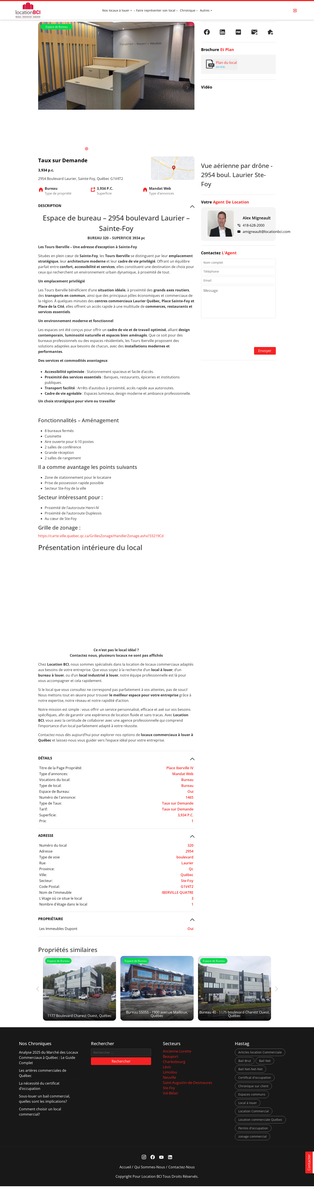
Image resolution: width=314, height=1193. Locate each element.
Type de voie (49, 857)
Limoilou (170, 1079)
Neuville (169, 1084)
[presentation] (238, 333)
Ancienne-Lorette (177, 1058)
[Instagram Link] (144, 1164)
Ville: (43, 874)
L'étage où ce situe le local (60, 898)
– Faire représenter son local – (156, 10)
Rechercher (121, 1067)
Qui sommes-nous (149, 1173)
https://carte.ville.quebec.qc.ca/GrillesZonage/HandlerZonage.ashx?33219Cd (101, 535)
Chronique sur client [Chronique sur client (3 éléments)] (253, 1092)
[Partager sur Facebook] (206, 32)
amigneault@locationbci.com (266, 231)
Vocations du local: (54, 779)
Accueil (125, 1173)
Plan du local (226, 62)
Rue (42, 863)
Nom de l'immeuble (55, 892)
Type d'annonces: (53, 773)
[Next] (187, 87)
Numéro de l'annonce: (57, 797)
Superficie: (47, 815)
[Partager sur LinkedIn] (222, 32)
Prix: (42, 821)
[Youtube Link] (161, 1164)
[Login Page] (295, 10)
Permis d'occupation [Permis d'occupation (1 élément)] (253, 1135)
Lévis (167, 1073)
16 (150, 148)
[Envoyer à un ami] (254, 32)
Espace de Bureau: (54, 791)
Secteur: (46, 880)
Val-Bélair (170, 1099)
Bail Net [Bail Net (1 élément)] (265, 1067)
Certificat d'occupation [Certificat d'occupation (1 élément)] (254, 1084)
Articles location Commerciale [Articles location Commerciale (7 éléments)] (260, 1059)
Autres (205, 10)
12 (132, 148)
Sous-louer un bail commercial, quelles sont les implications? (44, 1106)
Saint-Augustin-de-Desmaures (187, 1089)
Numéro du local (53, 845)
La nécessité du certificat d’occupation (39, 1093)
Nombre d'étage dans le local (63, 904)
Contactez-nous (181, 1173)
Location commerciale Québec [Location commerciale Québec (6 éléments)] (260, 1126)
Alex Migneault (257, 217)
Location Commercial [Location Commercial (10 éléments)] (253, 1118)
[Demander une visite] (270, 32)
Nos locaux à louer (115, 10)
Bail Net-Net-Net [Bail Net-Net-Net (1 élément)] (250, 1076)
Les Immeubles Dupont (58, 928)
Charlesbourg (174, 1068)
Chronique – (189, 10)
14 (141, 148)
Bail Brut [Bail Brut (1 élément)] (244, 1067)
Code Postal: (49, 886)
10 (123, 148)
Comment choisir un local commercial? (40, 1118)
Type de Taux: (50, 803)
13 (137, 148)
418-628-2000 (254, 225)
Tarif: (43, 809)
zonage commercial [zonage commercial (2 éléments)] (252, 1143)
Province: (47, 869)
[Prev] (45, 87)
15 (146, 148)
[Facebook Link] (153, 1164)
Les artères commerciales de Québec (42, 1080)
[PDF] (238, 32)
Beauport (170, 1063)
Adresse (46, 851)
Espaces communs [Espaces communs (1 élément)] (251, 1101)
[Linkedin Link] (170, 1164)
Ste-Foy (169, 1094)
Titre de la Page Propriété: (60, 768)
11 (128, 148)
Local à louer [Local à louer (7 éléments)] (247, 1110)
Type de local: (50, 785)
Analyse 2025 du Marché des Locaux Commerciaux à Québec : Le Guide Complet (48, 1064)
